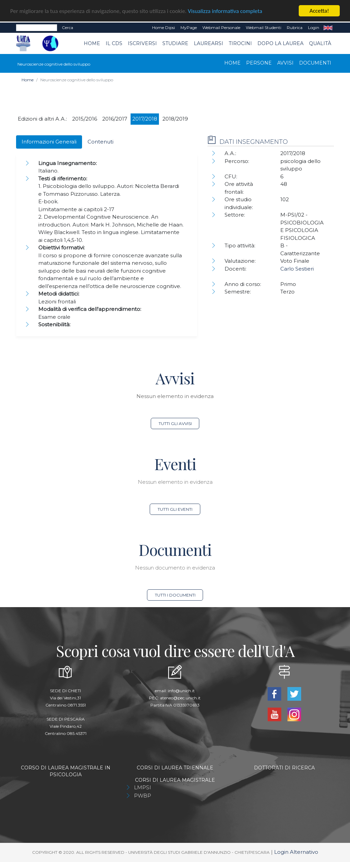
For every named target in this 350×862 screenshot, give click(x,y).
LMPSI (142, 787)
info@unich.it (181, 690)
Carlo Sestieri (297, 268)
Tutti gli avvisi (175, 423)
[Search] (36, 27)
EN (328, 27)
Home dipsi (163, 27)
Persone (259, 63)
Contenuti (100, 141)
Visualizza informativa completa (225, 11)
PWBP (142, 795)
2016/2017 (114, 118)
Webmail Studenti (263, 27)
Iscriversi (142, 43)
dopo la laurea (280, 43)
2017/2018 (144, 118)
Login (313, 27)
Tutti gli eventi (175, 509)
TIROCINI (240, 43)
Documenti (315, 63)
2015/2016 (84, 118)
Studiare (175, 43)
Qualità (320, 43)
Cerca (67, 27)
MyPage (188, 27)
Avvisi (285, 63)
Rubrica (294, 27)
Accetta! (319, 10)
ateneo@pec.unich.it (180, 697)
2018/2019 (175, 118)
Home (92, 43)
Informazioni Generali (49, 141)
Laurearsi (208, 43)
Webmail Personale (221, 27)
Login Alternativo (296, 852)
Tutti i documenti (175, 595)
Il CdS (114, 43)
